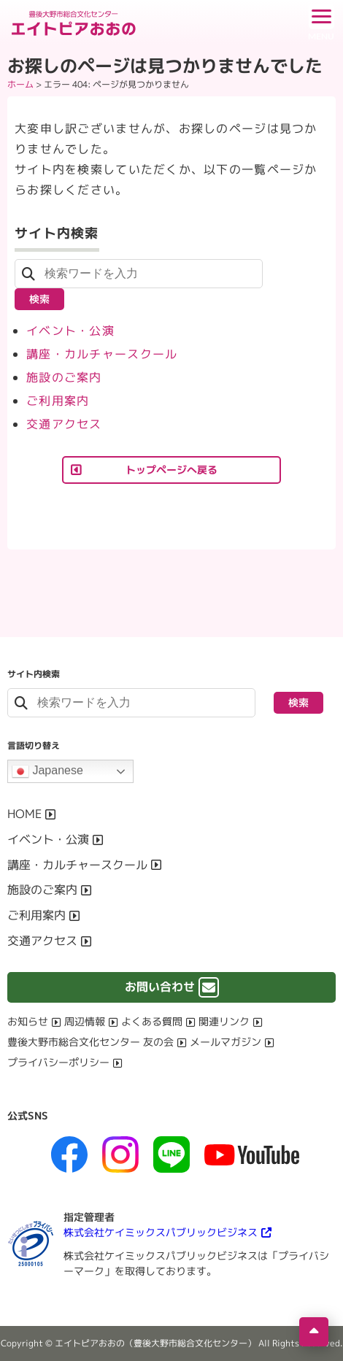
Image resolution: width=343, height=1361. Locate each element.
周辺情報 (84, 1021)
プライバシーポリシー (58, 1062)
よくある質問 (151, 1021)
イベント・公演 (70, 331)
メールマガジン (225, 1042)
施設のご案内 (64, 377)
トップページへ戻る (171, 470)
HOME (24, 814)
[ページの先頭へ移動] (313, 1331)
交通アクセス (64, 424)
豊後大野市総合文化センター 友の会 (90, 1042)
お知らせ (27, 1021)
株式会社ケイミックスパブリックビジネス (160, 1232)
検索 (39, 299)
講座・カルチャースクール (101, 354)
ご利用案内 (57, 401)
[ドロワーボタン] (321, 22)
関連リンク (224, 1021)
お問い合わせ (160, 987)
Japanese (47, 771)
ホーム (20, 84)
